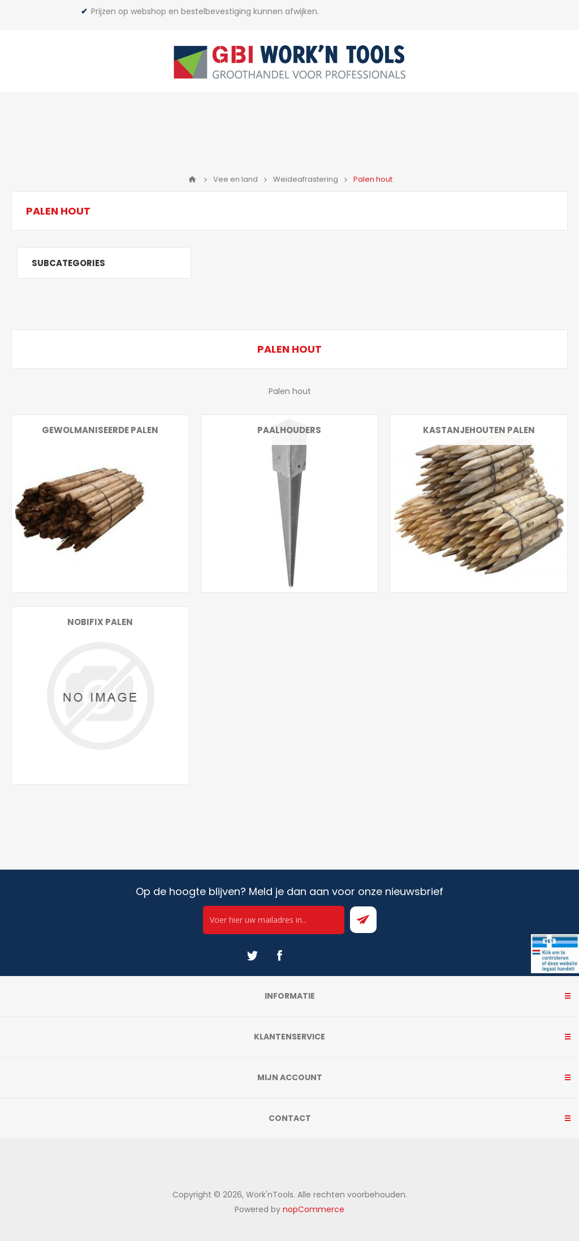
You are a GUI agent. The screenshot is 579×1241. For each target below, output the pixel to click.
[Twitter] (252, 956)
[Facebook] (279, 956)
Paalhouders (289, 430)
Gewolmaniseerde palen (100, 430)
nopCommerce (313, 1209)
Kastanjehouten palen (479, 430)
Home (192, 179)
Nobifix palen (100, 622)
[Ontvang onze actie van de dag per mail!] (273, 920)
